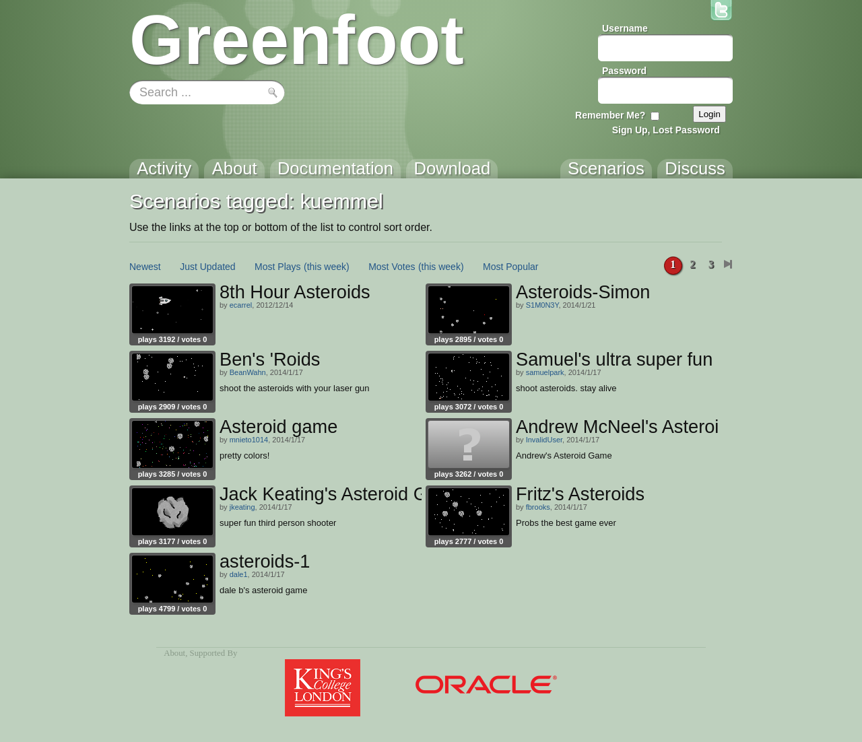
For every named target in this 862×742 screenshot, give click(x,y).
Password (624, 70)
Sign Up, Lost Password (666, 130)
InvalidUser (544, 440)
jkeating (242, 507)
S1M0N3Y (542, 305)
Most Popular (510, 266)
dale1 (239, 574)
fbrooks (538, 507)
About (174, 653)
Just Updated (208, 266)
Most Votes (391, 266)
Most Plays (277, 266)
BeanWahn (248, 372)
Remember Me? (610, 115)
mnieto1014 (249, 440)
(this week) (327, 266)
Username (625, 28)
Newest (145, 266)
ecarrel (241, 305)
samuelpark (545, 372)
